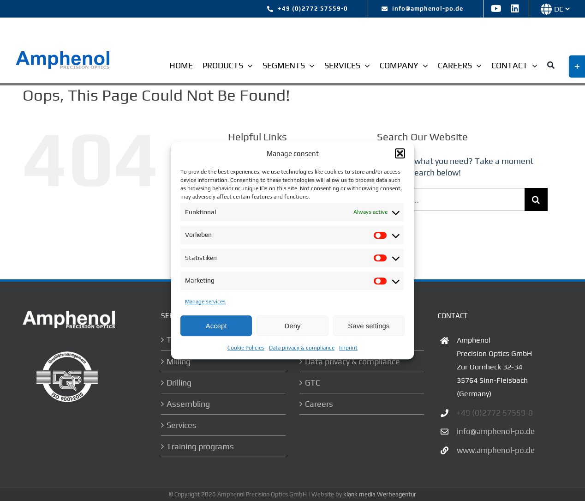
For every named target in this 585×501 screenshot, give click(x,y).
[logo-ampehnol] (63, 54)
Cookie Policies (245, 347)
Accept (216, 326)
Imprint (348, 347)
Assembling (188, 404)
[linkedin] (515, 8)
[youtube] (496, 8)
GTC (312, 382)
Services (182, 425)
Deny (292, 326)
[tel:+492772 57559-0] (307, 9)
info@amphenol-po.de (496, 431)
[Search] (536, 199)
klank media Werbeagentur (379, 494)
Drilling (179, 382)
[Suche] (551, 66)
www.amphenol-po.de (496, 450)
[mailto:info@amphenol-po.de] (422, 9)
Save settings (368, 326)
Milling (179, 361)
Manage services (205, 301)
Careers (319, 404)
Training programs (200, 446)
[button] (400, 153)
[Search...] (451, 199)
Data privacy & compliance (301, 347)
